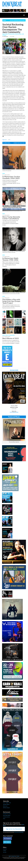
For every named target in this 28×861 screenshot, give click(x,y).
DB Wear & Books (6, 807)
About (10, 856)
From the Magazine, (10, 34)
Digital (14, 412)
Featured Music (14, 417)
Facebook (7, 838)
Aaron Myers (18, 34)
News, (3, 34)
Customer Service (6, 816)
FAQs (4, 818)
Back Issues (5, 806)
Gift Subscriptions (6, 804)
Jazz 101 (4, 852)
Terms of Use (14, 856)
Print (11, 412)
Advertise (5, 848)
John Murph (6, 36)
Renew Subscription (6, 815)
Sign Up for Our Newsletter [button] (14, 829)
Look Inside (14, 408)
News (3, 173)
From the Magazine (10, 335)
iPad (17, 412)
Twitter (7, 842)
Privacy (18, 856)
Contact (4, 850)
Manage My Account (7, 813)
